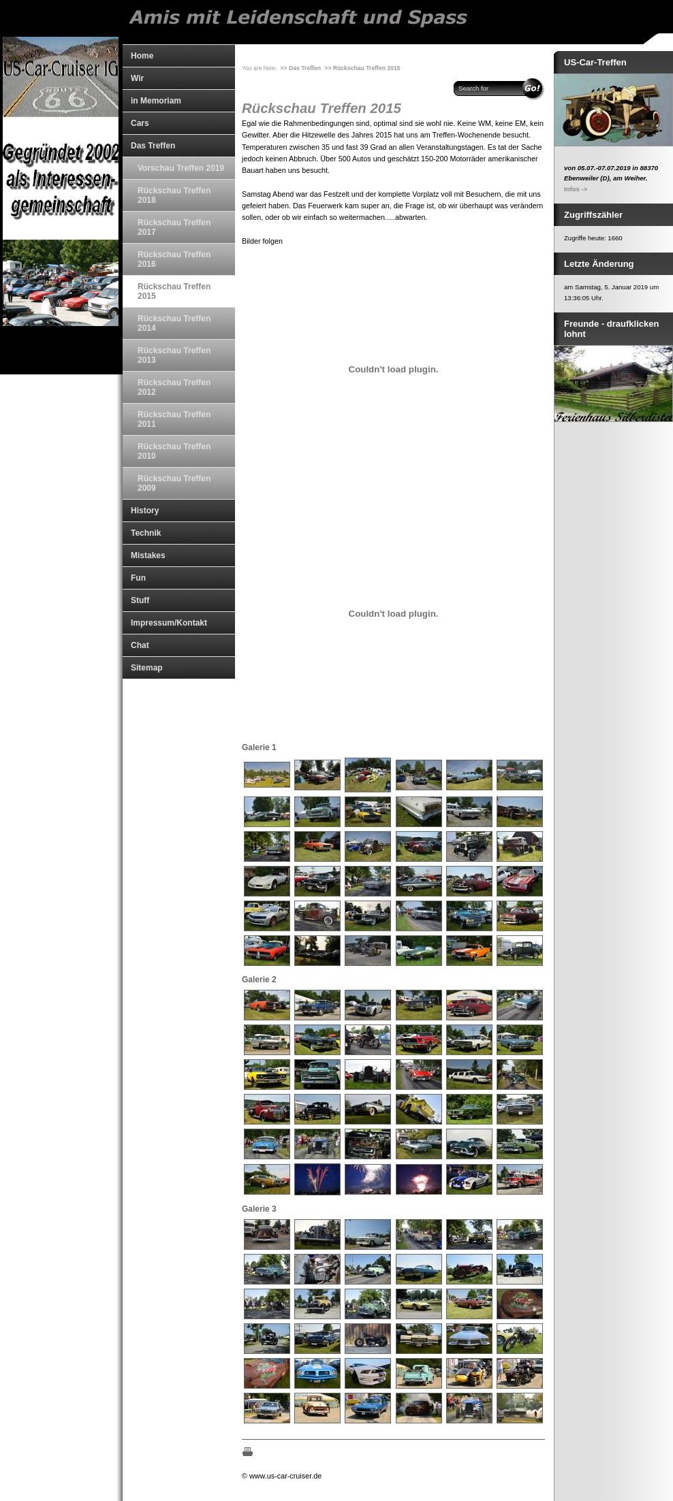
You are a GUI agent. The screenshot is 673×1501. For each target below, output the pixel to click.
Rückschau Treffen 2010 (174, 451)
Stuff (140, 600)
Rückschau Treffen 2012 (174, 387)
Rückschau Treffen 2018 (174, 195)
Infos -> (575, 189)
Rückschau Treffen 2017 (174, 227)
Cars (140, 123)
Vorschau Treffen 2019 (181, 168)
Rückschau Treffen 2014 (174, 323)
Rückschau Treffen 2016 (174, 259)
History (145, 510)
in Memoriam (156, 101)
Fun (138, 578)
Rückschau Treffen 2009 (174, 483)
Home (142, 56)
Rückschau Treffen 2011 (174, 419)
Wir (137, 78)
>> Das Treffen (301, 68)
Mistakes (148, 555)
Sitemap (147, 668)
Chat (140, 645)
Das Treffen (153, 145)
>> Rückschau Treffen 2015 (362, 68)
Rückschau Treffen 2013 (174, 355)
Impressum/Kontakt (169, 623)
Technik (146, 533)
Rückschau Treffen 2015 (174, 291)
